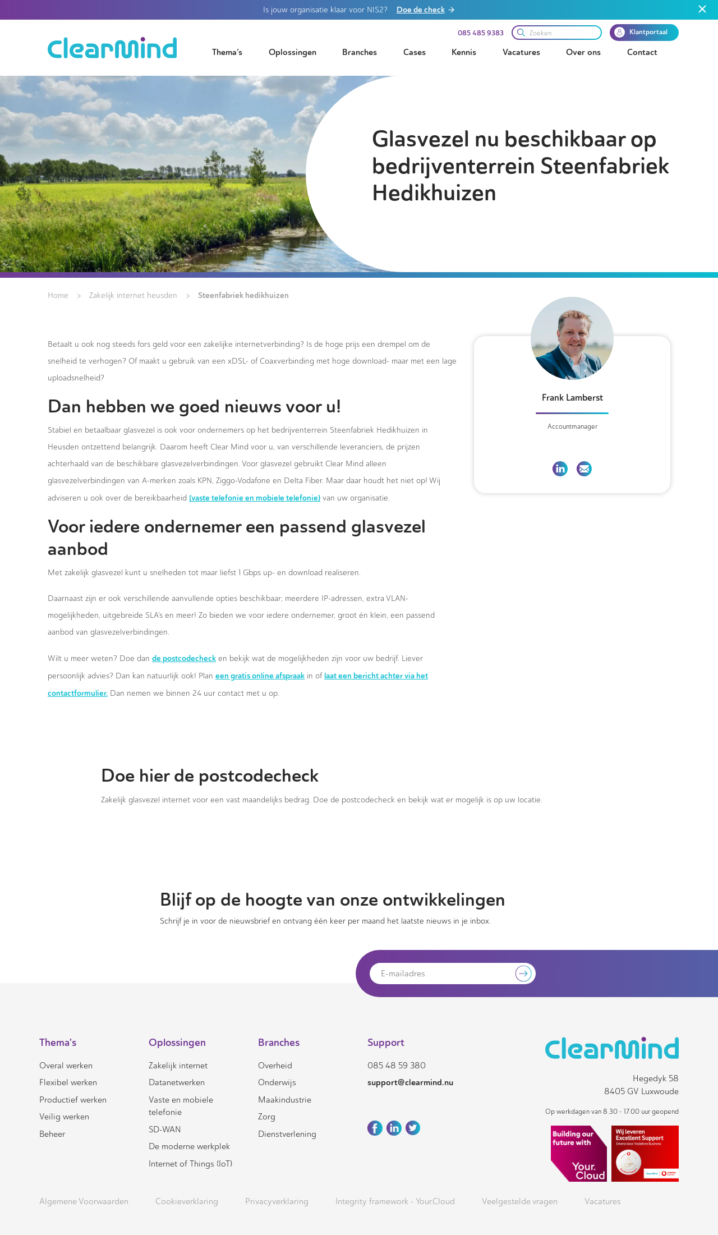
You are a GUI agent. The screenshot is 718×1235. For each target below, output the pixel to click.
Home (58, 295)
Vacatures (521, 52)
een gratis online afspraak (260, 676)
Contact (642, 52)
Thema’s (227, 52)
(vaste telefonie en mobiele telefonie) (254, 498)
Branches (359, 52)
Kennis (464, 52)
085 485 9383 (481, 33)
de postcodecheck (184, 658)
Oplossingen (292, 52)
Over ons (583, 52)
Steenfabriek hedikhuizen (243, 295)
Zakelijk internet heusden (133, 295)
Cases (414, 52)
